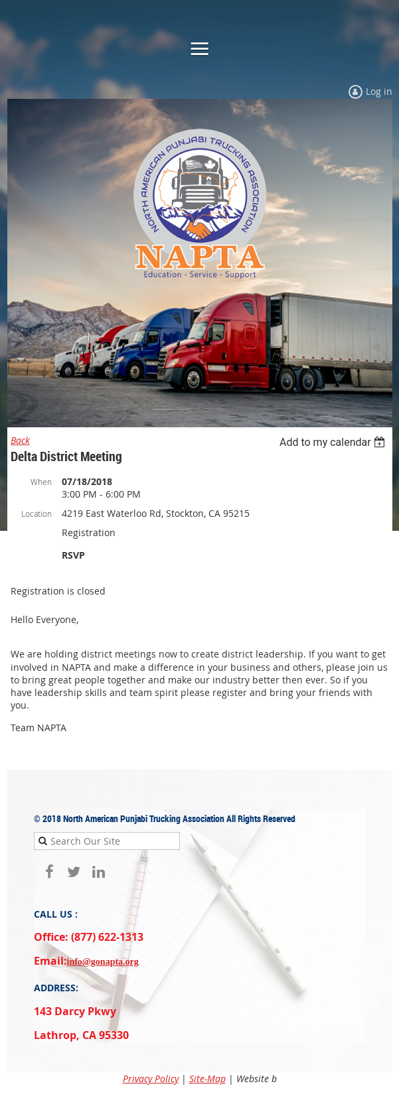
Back (20, 440)
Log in (379, 91)
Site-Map (207, 1078)
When (41, 481)
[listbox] (334, 442)
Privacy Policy (151, 1078)
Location (36, 513)
